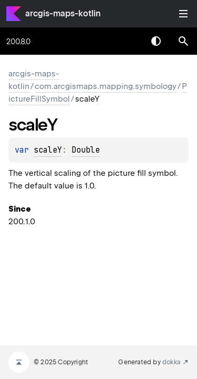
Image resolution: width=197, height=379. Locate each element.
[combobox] (128, 41)
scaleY (48, 150)
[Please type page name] (183, 41)
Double (85, 150)
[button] (183, 41)
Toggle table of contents (183, 13)
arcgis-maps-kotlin (63, 13)
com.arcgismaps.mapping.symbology (106, 86)
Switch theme (156, 41)
